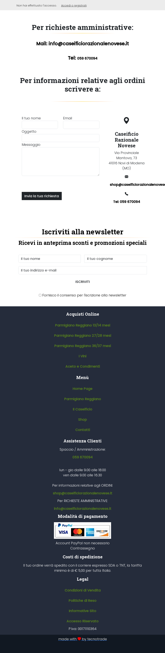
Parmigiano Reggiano (82, 399)
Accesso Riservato (82, 621)
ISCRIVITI (82, 281)
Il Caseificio (82, 409)
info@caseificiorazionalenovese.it (82, 508)
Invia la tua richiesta (41, 196)
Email (67, 118)
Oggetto (29, 131)
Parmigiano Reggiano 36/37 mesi (82, 345)
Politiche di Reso (82, 600)
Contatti (82, 429)
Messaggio (31, 144)
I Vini (82, 356)
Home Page (82, 388)
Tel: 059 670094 (126, 201)
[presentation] (51, 183)
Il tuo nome (31, 118)
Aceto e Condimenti (82, 366)
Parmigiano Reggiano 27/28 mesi (82, 335)
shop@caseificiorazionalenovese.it (128, 184)
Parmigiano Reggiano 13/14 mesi (82, 325)
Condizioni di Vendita (83, 590)
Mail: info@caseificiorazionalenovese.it (82, 43)
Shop (82, 419)
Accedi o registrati (74, 5)
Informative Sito (82, 610)
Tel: (82, 58)
